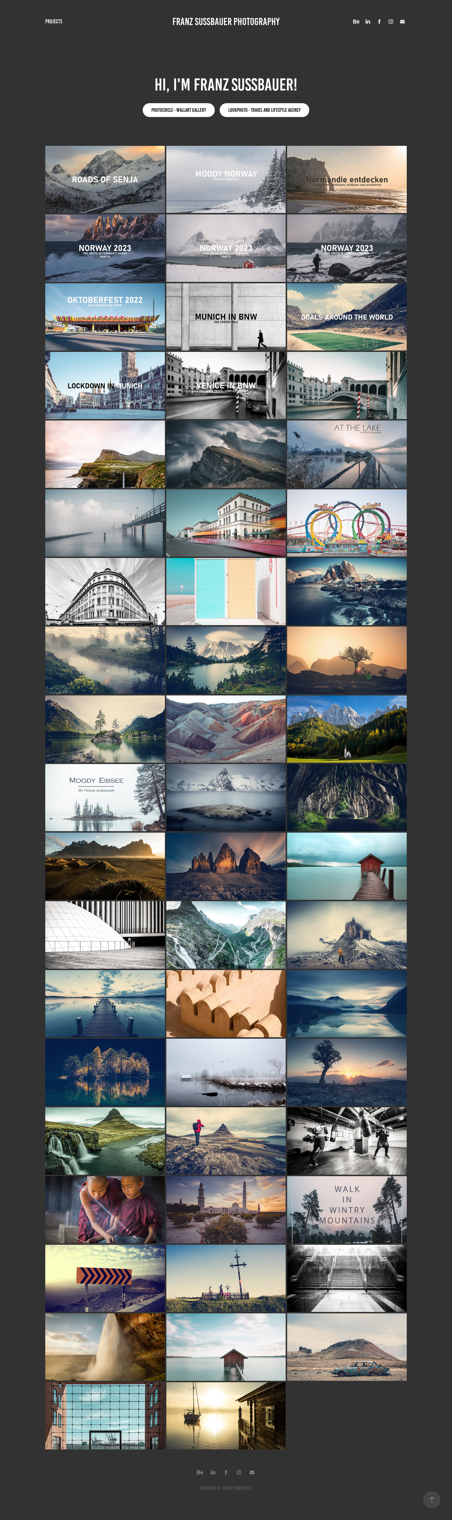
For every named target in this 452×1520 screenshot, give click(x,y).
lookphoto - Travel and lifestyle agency (264, 110)
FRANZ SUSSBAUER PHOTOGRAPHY (226, 21)
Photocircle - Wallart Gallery (178, 110)
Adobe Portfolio (237, 1488)
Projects (53, 21)
